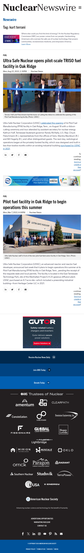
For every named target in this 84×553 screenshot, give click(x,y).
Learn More (26, 44)
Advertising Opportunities (42, 518)
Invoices (50, 549)
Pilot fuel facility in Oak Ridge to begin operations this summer (34, 204)
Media (56, 549)
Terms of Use (41, 549)
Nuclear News (37, 71)
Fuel (5, 55)
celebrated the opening (52, 122)
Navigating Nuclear (42, 522)
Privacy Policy (30, 549)
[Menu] (79, 7)
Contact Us (42, 525)
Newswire (9, 19)
